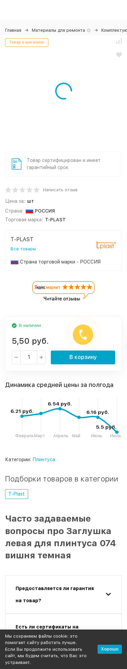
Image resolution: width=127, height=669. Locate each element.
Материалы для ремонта (58, 30)
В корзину (83, 357)
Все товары (23, 248)
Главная (13, 30)
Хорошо (110, 648)
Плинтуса (44, 459)
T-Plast (16, 494)
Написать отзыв (60, 189)
